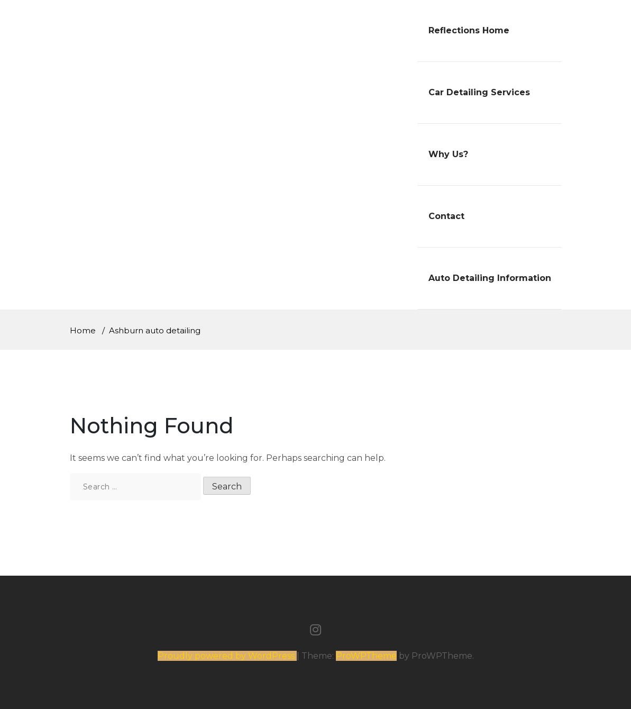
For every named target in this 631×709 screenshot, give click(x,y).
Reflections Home (468, 30)
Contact (446, 216)
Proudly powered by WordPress (227, 656)
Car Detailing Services (479, 92)
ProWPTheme (366, 656)
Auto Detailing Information (489, 278)
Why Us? (448, 154)
